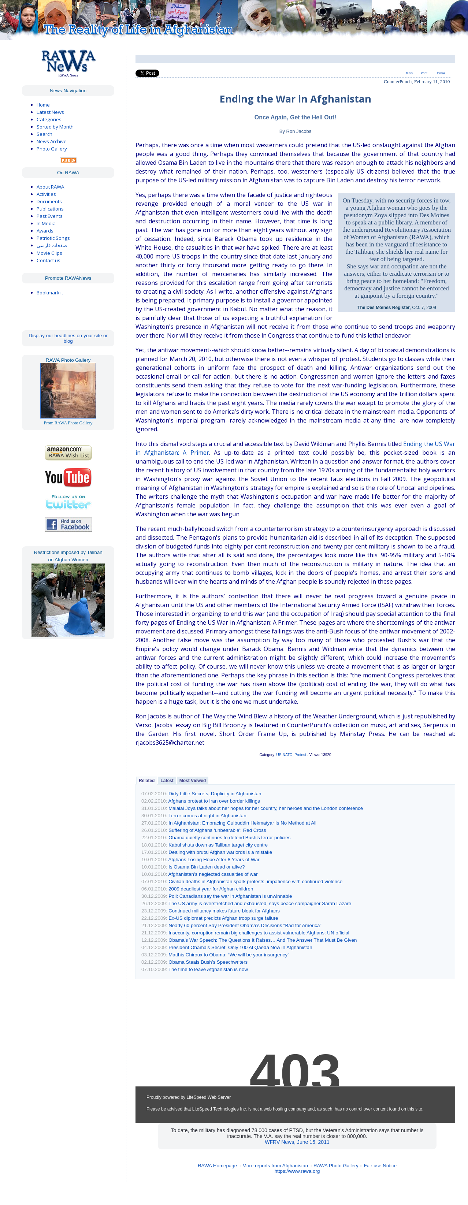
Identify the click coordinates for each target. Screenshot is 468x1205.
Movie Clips (49, 253)
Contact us (48, 260)
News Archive (52, 141)
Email (441, 73)
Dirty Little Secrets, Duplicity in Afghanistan (214, 793)
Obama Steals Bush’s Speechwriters (208, 962)
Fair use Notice (380, 1165)
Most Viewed (192, 780)
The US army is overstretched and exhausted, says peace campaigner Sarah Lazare (259, 903)
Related (147, 780)
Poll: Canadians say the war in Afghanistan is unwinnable (230, 896)
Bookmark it (50, 292)
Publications (50, 208)
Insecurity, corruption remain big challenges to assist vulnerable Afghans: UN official (258, 933)
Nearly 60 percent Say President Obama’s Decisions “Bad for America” (245, 925)
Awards (45, 230)
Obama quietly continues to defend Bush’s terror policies (229, 837)
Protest (300, 755)
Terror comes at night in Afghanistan (207, 815)
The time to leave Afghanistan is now (208, 969)
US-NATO (284, 755)
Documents (49, 201)
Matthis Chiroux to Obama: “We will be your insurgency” (228, 954)
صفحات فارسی (52, 245)
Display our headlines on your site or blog (68, 338)
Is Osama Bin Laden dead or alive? (206, 867)
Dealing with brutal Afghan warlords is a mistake (220, 852)
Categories (49, 119)
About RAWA (50, 186)
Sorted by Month (55, 126)
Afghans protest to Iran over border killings (214, 801)
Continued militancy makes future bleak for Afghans (224, 911)
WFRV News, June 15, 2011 (297, 1142)
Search (44, 134)
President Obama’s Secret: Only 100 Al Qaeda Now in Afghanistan (240, 947)
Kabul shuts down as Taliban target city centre (218, 845)
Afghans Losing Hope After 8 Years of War (213, 859)
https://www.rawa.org (297, 1171)
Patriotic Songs (53, 238)
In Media (46, 223)
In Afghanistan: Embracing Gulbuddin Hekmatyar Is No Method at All (242, 823)
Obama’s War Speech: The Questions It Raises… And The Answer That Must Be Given (262, 940)
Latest (166, 780)
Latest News (50, 112)
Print (424, 73)
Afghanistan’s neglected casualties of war (212, 874)
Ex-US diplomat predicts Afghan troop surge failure (223, 918)
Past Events (50, 216)
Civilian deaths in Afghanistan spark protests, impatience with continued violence (255, 881)
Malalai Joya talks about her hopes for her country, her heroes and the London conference (265, 808)
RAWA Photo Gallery (336, 1165)
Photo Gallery (52, 148)
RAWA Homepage (217, 1165)
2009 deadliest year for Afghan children (210, 889)
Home (43, 104)
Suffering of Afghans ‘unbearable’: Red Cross (217, 830)
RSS (409, 73)
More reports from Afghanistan (275, 1165)
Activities (46, 194)
